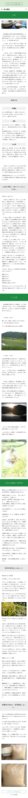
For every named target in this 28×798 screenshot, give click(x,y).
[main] (14, 15)
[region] (14, 3)
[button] (2, 9)
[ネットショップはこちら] (14, 792)
